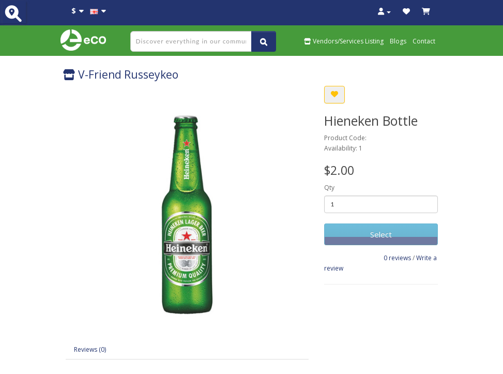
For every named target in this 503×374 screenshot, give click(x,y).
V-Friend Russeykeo (120, 74)
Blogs (398, 41)
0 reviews (397, 257)
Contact (424, 41)
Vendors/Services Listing (344, 41)
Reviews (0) (90, 349)
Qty (329, 187)
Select (381, 234)
